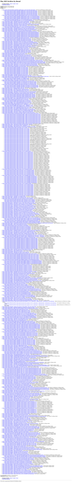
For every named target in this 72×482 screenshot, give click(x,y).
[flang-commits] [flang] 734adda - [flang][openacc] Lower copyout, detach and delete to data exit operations (19, 63)
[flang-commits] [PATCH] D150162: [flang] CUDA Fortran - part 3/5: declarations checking (17, 169)
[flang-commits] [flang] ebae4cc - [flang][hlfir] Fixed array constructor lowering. (15, 88)
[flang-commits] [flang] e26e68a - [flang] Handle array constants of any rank (14, 366)
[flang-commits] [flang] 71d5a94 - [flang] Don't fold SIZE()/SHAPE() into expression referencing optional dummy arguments (22, 466)
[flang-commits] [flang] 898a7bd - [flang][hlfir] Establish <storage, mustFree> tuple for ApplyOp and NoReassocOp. (21, 230)
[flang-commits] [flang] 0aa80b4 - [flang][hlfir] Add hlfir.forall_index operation (15, 74)
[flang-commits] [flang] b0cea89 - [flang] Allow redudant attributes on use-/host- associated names (18, 348)
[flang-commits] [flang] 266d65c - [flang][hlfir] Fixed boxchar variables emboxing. (15, 22)
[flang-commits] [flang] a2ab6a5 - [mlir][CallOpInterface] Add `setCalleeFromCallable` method (17, 110)
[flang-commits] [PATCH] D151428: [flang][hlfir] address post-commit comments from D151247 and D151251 (20, 432)
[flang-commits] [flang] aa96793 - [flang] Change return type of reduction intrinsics (16, 358)
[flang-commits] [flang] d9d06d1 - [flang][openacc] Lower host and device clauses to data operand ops (19, 92)
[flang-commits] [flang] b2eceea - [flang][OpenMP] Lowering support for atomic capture (16, 45)
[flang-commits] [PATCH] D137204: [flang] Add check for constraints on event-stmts (16, 264)
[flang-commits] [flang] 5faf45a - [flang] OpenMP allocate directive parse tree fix (15, 98)
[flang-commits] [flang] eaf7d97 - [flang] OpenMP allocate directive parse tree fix (15, 90)
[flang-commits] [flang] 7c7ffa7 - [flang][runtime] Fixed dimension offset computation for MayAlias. (18, 273)
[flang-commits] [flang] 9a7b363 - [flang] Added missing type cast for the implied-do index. (17, 210)
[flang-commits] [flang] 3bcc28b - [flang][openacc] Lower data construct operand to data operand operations (19, 64)
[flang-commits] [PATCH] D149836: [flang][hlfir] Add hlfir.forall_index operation (15, 49)
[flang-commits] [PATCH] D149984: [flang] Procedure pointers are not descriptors (15, 99)
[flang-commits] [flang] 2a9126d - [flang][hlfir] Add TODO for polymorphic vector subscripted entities (19, 109)
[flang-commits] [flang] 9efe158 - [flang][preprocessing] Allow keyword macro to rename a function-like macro (20, 395)
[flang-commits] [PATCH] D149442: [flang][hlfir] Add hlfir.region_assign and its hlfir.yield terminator (19, 9)
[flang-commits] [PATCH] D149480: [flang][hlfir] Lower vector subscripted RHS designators (17, 19)
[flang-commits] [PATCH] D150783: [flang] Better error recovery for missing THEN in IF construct (18, 312)
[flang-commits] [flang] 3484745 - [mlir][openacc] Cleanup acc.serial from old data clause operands (18, 214)
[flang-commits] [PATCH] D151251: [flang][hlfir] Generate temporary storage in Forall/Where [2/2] (18, 408)
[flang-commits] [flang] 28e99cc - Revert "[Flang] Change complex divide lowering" (16, 89)
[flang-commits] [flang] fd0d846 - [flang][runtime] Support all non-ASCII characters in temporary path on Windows (21, 448)
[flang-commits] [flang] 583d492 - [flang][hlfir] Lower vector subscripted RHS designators (17, 30)
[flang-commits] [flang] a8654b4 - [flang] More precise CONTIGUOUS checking (15, 390)
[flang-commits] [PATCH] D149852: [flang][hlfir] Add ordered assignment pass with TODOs (17, 56)
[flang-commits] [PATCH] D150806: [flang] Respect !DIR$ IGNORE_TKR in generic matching (20, 321)
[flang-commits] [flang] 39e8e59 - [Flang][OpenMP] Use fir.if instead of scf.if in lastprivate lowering (18, 27)
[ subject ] (11, 3)
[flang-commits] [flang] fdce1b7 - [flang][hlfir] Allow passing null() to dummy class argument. (17, 209)
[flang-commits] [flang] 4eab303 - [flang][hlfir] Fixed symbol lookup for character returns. (17, 318)
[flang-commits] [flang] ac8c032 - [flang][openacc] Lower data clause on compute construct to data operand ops (20, 65)
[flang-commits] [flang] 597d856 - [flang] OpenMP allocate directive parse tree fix (15, 103)
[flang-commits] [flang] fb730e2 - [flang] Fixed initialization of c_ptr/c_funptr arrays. (16, 354)
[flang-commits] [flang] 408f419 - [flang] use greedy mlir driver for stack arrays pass (16, 464)
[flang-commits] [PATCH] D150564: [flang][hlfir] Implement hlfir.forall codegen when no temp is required (19, 253)
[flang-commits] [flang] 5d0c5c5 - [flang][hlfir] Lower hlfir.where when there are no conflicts (17, 364)
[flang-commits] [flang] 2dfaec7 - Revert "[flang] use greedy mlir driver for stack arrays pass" (17, 421)
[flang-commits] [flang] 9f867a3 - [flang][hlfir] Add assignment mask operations (15, 47)
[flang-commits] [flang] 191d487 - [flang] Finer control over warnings (13, 297)
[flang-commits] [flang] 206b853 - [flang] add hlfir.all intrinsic (12, 450)
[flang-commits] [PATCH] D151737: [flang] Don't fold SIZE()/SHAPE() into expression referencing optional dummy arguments (23, 454)
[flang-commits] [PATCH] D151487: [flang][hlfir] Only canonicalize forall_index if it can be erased (18, 442)
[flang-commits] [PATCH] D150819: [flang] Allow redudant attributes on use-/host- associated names (20, 330)
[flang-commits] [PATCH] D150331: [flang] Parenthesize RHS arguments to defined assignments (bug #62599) (20, 220)
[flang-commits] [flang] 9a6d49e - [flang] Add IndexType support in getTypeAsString (16, 413)
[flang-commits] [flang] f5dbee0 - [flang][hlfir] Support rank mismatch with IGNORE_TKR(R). (18, 386)
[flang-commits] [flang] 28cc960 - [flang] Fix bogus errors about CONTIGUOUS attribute (17, 298)
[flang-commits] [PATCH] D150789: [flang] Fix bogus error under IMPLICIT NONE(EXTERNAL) (18, 315)
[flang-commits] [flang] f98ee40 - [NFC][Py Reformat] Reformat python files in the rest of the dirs (18, 428)
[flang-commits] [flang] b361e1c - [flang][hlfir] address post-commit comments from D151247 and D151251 (20, 435)
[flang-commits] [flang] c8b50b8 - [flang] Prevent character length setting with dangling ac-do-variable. (19, 126)
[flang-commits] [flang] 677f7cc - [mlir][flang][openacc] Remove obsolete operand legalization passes (19, 231)
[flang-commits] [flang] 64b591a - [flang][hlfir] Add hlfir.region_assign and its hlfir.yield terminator (18, 28)
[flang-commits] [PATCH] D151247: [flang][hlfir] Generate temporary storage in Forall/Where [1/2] (20, 401)
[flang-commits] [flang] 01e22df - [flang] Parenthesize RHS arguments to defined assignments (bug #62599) (19, 279)
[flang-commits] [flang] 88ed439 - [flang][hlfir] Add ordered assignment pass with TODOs (17, 75)
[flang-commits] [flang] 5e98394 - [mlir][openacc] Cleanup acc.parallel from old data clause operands (18, 212)
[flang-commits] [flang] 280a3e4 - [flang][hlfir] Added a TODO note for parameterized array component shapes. (20, 359)
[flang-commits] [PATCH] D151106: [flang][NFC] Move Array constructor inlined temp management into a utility (20, 367)
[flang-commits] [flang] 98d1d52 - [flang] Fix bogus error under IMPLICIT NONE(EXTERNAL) (18, 347)
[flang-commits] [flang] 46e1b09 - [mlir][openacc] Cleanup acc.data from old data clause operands (18, 208)
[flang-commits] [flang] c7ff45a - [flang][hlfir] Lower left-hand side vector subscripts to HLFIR (17, 197)
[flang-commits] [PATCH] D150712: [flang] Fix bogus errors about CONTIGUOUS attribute (17, 285)
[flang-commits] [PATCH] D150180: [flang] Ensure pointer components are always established (17, 198)
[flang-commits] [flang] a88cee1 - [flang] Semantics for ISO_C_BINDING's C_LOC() (16, 125)
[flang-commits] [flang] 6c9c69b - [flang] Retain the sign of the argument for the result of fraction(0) (18, 447)
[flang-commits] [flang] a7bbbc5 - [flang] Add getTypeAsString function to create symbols (17, 381)
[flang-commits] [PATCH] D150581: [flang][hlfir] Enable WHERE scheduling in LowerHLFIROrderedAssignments (21, 259)
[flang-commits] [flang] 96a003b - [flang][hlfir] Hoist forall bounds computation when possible (17, 396)
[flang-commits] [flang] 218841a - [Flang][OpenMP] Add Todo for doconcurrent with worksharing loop (19, 356)
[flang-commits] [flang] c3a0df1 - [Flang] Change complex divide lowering (14, 223)
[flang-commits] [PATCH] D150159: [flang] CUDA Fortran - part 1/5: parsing (15, 127)
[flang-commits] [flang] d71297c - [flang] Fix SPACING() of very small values (15, 420)
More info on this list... (6, 4)
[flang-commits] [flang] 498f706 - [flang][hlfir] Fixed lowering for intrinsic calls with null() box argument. (19, 271)
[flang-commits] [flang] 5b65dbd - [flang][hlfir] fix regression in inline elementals (15, 431)
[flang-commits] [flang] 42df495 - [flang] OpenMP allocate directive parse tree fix (15, 107)
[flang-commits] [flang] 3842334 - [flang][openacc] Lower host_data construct (15, 275)
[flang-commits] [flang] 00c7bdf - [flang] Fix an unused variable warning (14, 445)
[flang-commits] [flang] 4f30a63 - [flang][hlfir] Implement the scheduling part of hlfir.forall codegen (18, 307)
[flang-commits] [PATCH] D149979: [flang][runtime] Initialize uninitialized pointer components (18, 93)
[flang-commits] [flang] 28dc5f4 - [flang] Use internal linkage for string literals (15, 224)
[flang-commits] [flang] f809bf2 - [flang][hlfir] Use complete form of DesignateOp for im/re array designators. (20, 360)
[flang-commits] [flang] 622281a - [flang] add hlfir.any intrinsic (12, 250)
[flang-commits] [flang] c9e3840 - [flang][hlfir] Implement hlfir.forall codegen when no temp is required (19, 357)
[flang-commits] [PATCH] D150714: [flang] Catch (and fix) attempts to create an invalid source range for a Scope (20, 288)
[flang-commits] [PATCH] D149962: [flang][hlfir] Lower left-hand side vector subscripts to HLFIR (18, 80)
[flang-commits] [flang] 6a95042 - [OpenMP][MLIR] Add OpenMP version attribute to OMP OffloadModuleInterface (21, 355)
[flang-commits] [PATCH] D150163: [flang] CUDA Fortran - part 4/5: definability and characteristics (18, 175)
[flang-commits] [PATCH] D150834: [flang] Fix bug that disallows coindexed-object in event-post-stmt (19, 331)
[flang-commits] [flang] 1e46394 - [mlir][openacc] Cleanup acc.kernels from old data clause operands (18, 215)
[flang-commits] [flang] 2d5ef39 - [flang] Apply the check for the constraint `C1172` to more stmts (18, 336)
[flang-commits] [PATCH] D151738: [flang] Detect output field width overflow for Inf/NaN (17, 457)
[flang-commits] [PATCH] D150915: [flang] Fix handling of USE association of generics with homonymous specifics (21, 350)
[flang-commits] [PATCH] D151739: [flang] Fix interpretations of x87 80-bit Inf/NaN (16, 460)
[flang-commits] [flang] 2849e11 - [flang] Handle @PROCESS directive (14, 361)
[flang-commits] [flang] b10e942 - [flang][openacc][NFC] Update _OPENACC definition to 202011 (18, 233)
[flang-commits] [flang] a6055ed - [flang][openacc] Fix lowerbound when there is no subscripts (17, 211)
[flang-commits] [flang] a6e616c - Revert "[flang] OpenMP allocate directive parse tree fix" (17, 106)
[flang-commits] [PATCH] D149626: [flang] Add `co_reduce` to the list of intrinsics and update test (20, 26)
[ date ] (17, 3)
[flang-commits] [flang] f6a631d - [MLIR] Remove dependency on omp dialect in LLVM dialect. (18, 463)
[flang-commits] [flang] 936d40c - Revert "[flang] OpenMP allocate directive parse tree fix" (17, 102)
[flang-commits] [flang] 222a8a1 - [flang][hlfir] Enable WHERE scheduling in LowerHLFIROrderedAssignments (20, 363)
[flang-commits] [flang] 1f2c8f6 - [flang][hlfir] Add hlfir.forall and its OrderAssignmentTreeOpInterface (19, 46)
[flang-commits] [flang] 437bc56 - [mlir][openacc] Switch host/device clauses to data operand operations (19, 91)
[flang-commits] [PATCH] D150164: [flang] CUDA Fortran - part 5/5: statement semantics (17, 183)
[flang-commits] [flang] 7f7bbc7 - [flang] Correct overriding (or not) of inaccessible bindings (17, 299)
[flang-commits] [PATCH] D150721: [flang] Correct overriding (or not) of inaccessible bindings (17, 294)
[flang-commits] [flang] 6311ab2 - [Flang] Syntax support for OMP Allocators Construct (16, 216)
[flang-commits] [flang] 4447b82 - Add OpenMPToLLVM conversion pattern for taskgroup (17, 419)
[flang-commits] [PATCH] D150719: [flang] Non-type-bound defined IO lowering (15, 291)
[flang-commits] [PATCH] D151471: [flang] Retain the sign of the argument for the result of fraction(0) (19, 437)
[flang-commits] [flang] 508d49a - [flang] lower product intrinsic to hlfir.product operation (17, 54)
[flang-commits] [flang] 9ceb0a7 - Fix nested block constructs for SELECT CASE (15, 436)
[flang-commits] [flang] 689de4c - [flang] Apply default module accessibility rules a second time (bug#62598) (20, 278)
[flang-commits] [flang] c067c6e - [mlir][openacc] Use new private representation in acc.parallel (18, 379)
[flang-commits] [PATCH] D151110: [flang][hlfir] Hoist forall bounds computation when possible (18, 375)
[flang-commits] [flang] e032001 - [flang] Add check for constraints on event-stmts (15, 282)
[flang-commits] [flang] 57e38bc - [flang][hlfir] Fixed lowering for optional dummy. (16, 21)
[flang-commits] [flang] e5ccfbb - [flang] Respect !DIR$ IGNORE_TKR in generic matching (17, 346)
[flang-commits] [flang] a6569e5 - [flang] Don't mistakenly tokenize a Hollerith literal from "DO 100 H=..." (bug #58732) (22, 277)
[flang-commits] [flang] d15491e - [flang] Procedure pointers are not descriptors (15, 124)
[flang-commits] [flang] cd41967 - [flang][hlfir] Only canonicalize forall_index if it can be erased (18, 446)
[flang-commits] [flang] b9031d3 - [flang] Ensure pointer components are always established (17, 204)
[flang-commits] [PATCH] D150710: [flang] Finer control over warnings (14, 283)
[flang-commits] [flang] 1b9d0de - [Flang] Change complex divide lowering (14, 79)
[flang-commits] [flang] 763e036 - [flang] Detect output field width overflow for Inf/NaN (16, 467)
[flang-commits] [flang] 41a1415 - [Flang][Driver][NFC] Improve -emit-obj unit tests (16, 48)
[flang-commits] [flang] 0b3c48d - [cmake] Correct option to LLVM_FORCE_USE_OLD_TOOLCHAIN (19, 306)
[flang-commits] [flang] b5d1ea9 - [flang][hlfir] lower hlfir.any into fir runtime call (15, 252)
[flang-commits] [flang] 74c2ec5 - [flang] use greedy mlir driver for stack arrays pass (16, 398)
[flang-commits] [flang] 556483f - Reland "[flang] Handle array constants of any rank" (16, 397)
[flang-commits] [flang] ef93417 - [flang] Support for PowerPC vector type (14, 422)
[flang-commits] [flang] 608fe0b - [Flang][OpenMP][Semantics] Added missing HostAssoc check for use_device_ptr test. (22, 280)
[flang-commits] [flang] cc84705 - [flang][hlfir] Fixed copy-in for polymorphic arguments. (17, 272)
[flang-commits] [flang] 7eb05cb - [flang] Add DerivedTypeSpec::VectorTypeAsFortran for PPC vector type (19, 472)
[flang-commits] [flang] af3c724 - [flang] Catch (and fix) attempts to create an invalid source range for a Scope (20, 308)
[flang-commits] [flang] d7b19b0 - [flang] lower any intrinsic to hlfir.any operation (15, 251)
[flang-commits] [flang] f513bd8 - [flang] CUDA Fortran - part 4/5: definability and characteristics (18, 473)
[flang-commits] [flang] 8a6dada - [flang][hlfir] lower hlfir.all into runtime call (15, 452)
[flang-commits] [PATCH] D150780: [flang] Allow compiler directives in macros (15, 309)
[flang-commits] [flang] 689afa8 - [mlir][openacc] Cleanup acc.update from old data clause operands (18, 112)
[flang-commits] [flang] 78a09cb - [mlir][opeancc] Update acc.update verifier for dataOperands (17, 111)
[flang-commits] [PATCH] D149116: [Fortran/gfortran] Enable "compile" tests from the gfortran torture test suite (20, 113)
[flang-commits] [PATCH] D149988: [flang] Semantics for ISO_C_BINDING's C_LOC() (16, 104)
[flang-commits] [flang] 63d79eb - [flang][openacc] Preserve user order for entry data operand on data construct (20, 213)
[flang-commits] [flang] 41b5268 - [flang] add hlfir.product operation (13, 53)
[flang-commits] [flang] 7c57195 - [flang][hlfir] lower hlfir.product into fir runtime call (16, 55)
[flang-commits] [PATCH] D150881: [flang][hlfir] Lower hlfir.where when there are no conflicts (20, 339)
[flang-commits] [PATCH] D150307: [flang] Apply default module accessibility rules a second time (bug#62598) (20, 217)
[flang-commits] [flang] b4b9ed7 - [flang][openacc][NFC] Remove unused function (15, 424)
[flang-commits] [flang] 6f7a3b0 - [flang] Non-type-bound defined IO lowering (15, 319)
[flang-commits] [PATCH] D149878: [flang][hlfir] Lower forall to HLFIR (14, 66)
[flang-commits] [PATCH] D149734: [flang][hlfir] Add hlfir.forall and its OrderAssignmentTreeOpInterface (19, 31)
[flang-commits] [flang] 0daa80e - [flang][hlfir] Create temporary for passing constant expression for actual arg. (20, 423)
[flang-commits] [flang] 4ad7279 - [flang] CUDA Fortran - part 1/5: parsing (14, 469)
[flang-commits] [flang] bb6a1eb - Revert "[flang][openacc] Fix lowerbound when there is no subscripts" (19, 207)
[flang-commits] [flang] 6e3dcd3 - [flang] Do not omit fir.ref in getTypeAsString (15, 414)
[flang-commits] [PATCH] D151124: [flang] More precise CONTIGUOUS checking (16, 383)
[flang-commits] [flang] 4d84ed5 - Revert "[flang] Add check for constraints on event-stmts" (17, 281)
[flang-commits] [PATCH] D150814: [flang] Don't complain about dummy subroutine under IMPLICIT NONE (20, 323)
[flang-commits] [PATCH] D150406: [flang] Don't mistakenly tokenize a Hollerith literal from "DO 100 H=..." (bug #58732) (22, 234)
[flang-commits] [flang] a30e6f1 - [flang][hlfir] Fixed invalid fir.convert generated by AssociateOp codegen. (19, 232)
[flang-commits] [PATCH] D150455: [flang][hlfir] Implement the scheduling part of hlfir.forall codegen (19, 237)
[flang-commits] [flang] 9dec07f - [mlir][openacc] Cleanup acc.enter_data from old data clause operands (19, 203)
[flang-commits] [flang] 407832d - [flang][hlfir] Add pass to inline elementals (15, 337)
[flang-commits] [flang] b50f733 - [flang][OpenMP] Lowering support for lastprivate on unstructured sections (20, 44)
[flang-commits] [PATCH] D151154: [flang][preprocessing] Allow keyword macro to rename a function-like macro (21, 392)
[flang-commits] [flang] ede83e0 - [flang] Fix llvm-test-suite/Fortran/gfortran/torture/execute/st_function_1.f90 (20, 300)
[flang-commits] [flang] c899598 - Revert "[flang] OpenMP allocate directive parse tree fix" (17, 97)
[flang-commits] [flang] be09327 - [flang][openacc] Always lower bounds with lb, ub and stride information (19, 42)
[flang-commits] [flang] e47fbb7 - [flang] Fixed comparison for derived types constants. (16, 276)
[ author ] (14, 3)
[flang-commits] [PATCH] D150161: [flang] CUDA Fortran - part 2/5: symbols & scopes (16, 151)
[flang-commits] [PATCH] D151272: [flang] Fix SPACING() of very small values (15, 417)
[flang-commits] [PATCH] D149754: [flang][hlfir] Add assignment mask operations (15, 37)
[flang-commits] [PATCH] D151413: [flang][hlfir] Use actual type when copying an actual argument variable (20, 426)
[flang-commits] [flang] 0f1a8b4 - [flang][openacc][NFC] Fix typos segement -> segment (16, 23)
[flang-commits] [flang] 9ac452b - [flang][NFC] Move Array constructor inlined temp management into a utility (20, 399)
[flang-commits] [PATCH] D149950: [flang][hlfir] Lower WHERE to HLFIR (14, 77)
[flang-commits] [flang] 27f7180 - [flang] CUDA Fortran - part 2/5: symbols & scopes (16, 470)
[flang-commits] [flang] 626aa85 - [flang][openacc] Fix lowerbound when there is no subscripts (17, 206)
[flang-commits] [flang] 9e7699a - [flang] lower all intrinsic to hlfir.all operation (15, 451)
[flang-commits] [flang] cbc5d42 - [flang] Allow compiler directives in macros (15, 345)
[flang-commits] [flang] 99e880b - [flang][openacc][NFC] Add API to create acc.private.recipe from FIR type (20, 415)
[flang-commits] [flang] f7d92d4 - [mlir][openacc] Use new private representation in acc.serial (17, 380)
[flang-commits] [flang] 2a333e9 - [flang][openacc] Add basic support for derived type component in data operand (20, 24)
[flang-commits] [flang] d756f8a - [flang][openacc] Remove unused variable (14, 25)
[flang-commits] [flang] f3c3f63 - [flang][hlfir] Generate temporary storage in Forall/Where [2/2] (18, 430)
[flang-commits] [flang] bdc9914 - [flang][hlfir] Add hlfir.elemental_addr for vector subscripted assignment (19, 29)
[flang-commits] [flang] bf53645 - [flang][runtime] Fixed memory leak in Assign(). (15, 274)
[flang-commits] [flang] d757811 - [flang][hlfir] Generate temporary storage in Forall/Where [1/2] (18, 429)
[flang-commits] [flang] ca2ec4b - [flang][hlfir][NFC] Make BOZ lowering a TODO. (16, 425)
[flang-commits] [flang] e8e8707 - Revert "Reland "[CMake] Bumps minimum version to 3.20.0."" (18, 108)
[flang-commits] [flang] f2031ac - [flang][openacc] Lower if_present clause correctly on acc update (18, 202)
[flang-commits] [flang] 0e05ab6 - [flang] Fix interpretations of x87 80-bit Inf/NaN (15, 468)
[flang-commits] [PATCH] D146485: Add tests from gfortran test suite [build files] (15, 225)
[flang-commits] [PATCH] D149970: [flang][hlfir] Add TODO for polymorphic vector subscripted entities (19, 84)
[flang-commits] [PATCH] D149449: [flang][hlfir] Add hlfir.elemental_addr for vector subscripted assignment (20, 15)
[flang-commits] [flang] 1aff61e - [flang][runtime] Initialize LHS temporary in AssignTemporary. (18, 41)
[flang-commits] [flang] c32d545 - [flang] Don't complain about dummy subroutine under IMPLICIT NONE (19, 349)
